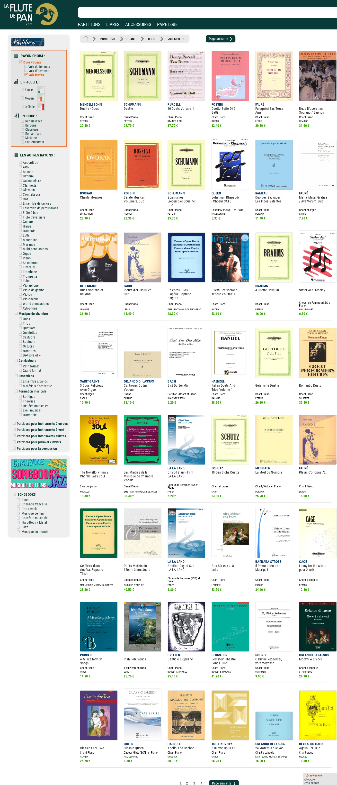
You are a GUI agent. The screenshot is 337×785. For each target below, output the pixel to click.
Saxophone (31, 250)
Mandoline (31, 228)
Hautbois (30, 220)
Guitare (28, 211)
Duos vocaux (32, 61)
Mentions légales (103, 774)
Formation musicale (33, 372)
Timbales (30, 254)
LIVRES (112, 24)
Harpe (28, 216)
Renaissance (34, 116)
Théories (29, 381)
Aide (149, 774)
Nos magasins (38, 774)
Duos (27, 303)
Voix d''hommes (38, 68)
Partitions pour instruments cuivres (42, 414)
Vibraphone (31, 272)
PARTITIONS (89, 24)
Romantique (33, 128)
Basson (29, 164)
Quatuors (30, 312)
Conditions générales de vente (116, 781)
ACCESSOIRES (138, 24)
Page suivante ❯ (213, 38)
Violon (28, 280)
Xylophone (31, 293)
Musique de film (36, 487)
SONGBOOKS (30, 469)
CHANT (129, 38)
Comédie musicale (38, 491)
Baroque (31, 120)
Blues (29, 474)
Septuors (30, 325)
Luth (27, 224)
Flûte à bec (31, 203)
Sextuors (29, 320)
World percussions (36, 289)
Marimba (29, 233)
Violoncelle (31, 284)
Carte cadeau (155, 781)
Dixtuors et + (32, 338)
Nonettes (30, 333)
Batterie (29, 168)
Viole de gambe (34, 276)
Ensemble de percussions (40, 198)
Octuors (29, 329)
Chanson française (38, 479)
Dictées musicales (36, 385)
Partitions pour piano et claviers (40, 420)
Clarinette (30, 177)
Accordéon (31, 155)
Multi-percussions (35, 237)
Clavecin (29, 181)
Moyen (30, 94)
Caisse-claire (32, 172)
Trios (27, 308)
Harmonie (30, 394)
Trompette (30, 263)
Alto (26, 160)
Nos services (36, 781)
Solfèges (29, 377)
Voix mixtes (36, 72)
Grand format (32, 352)
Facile (29, 86)
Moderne (31, 132)
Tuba (27, 267)
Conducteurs (28, 343)
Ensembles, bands (35, 362)
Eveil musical (32, 390)
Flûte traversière (34, 207)
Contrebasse (32, 185)
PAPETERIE (167, 24)
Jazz (28, 500)
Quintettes (30, 316)
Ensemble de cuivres (37, 194)
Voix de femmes (39, 64)
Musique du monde (38, 504)
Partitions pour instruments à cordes (43, 402)
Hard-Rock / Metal (37, 496)
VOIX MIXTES (171, 38)
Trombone (30, 259)
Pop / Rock (33, 483)
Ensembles (27, 357)
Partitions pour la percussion (38, 426)
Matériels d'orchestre (37, 367)
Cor (26, 190)
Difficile (30, 102)
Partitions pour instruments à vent (41, 408)
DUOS (148, 38)
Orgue (28, 241)
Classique (32, 124)
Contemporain (34, 136)
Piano (27, 246)
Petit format (32, 348)
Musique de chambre (33, 298)
